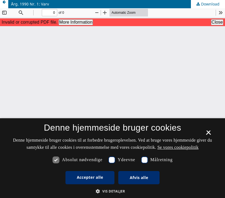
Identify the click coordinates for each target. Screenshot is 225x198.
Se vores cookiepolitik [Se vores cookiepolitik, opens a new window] (178, 147)
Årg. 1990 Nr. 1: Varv (30, 4)
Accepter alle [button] (90, 177)
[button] (112, 191)
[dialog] (112, 158)
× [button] (208, 134)
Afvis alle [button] (139, 177)
